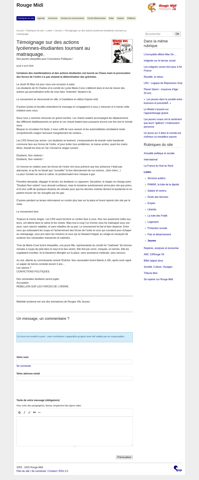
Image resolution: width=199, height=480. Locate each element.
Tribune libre (150, 273)
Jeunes (58, 30)
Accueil (20, 30)
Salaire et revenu (157, 190)
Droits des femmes (158, 197)
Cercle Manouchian (96, 18)
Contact (52, 471)
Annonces (52, 18)
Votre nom (22, 357)
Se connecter (23, 366)
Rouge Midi (29, 5)
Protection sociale (157, 228)
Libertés (152, 209)
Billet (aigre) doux (153, 260)
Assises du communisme (72, 18)
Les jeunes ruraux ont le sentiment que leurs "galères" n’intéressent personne (163, 123)
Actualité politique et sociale (159, 153)
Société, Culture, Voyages (158, 267)
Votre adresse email (28, 373)
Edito (111, 18)
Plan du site (23, 471)
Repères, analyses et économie (161, 248)
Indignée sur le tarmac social (160, 60)
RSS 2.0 (63, 471)
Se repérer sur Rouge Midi (158, 279)
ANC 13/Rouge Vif (154, 254)
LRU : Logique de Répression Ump (163, 83)
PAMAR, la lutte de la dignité (163, 184)
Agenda (41, 18)
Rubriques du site (26, 18)
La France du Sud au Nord (158, 165)
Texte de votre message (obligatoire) (38, 400)
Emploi (151, 203)
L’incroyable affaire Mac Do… (160, 54)
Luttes (49, 30)
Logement (153, 222)
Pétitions (131, 18)
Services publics (157, 178)
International (150, 159)
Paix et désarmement (159, 234)
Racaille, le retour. (154, 77)
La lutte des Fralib (157, 215)
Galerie (120, 18)
